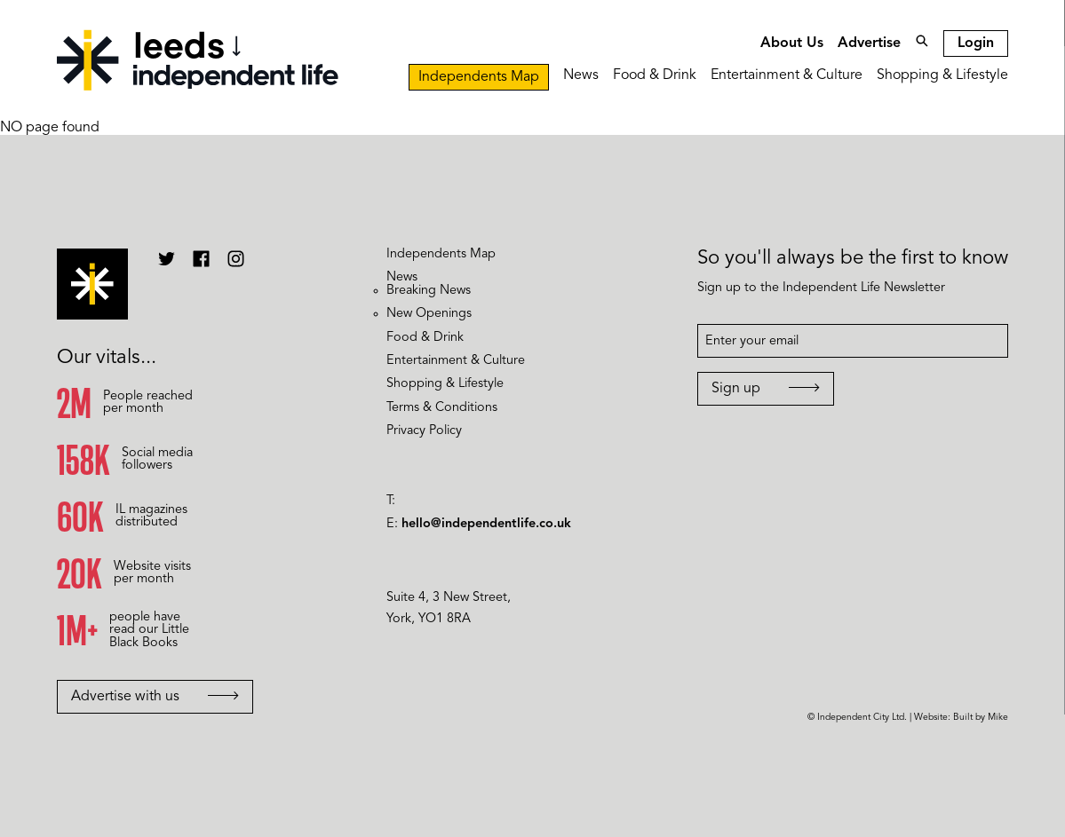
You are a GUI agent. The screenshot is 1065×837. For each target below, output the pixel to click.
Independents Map (478, 77)
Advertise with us (155, 697)
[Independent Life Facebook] (201, 265)
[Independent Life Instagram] (236, 265)
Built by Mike (980, 718)
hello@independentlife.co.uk (486, 524)
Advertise (869, 43)
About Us (791, 43)
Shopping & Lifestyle (942, 75)
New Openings (429, 313)
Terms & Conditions (441, 408)
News (581, 75)
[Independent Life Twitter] (166, 265)
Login (976, 43)
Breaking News (428, 290)
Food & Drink (654, 75)
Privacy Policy (424, 431)
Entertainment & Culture (786, 75)
